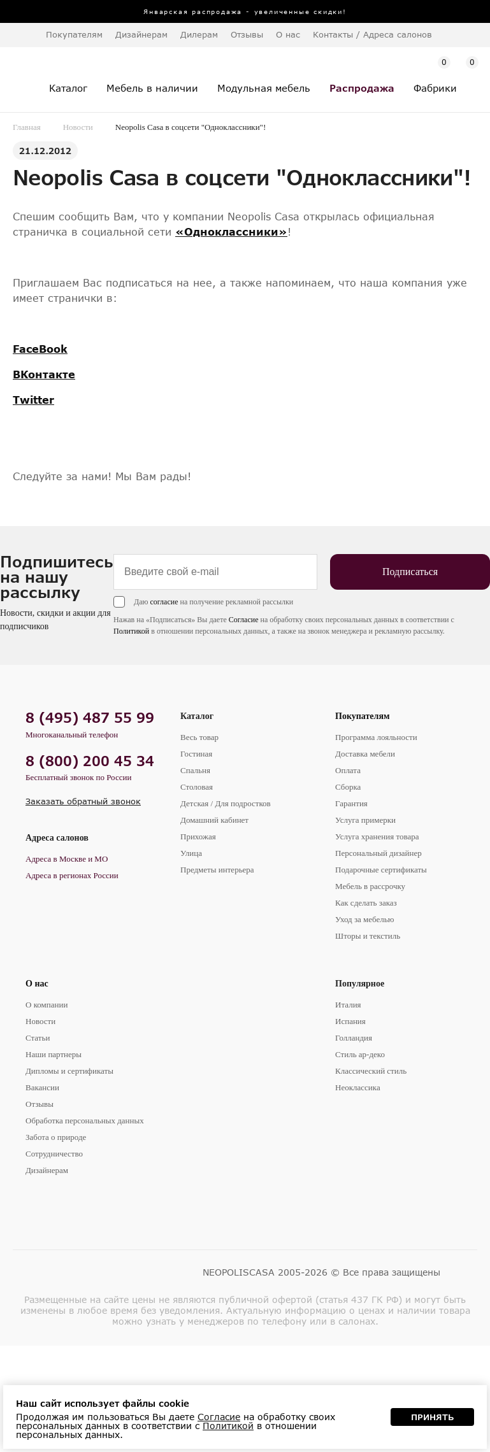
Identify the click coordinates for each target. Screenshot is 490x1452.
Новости (78, 127)
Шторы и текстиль (367, 936)
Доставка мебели (365, 753)
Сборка (348, 787)
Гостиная (196, 753)
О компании (46, 1004)
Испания (350, 1021)
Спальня (195, 770)
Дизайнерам (141, 34)
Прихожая (198, 836)
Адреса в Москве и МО (66, 859)
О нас (36, 983)
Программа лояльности (376, 737)
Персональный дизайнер (378, 853)
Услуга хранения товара (377, 836)
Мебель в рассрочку (370, 886)
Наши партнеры (53, 1054)
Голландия (353, 1038)
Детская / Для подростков (225, 803)
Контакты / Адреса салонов (372, 34)
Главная (27, 127)
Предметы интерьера (217, 869)
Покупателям (362, 716)
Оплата (348, 770)
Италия (348, 1004)
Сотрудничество (54, 1153)
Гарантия (351, 803)
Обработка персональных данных (84, 1120)
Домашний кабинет (214, 820)
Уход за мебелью (364, 919)
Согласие (244, 619)
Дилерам (199, 34)
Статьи (37, 1038)
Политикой (131, 631)
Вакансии (42, 1087)
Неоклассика (357, 1087)
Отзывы (247, 34)
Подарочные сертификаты (381, 869)
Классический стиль (371, 1071)
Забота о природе (55, 1137)
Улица (191, 853)
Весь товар (199, 737)
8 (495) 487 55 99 (89, 717)
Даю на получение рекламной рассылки (213, 601)
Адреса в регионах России (72, 875)
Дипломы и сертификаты (69, 1071)
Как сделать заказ (366, 903)
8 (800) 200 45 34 (89, 761)
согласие (164, 601)
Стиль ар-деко (360, 1054)
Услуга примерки (365, 820)
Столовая (196, 787)
